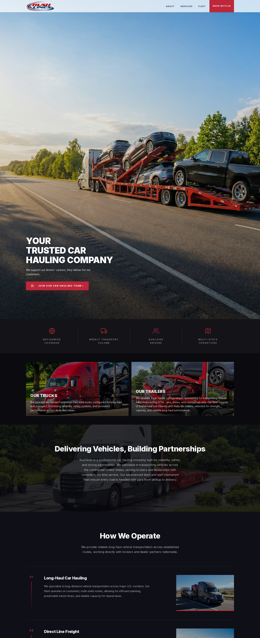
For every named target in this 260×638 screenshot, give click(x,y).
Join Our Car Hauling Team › (57, 285)
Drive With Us (222, 6)
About (170, 6)
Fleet (202, 6)
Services (186, 6)
